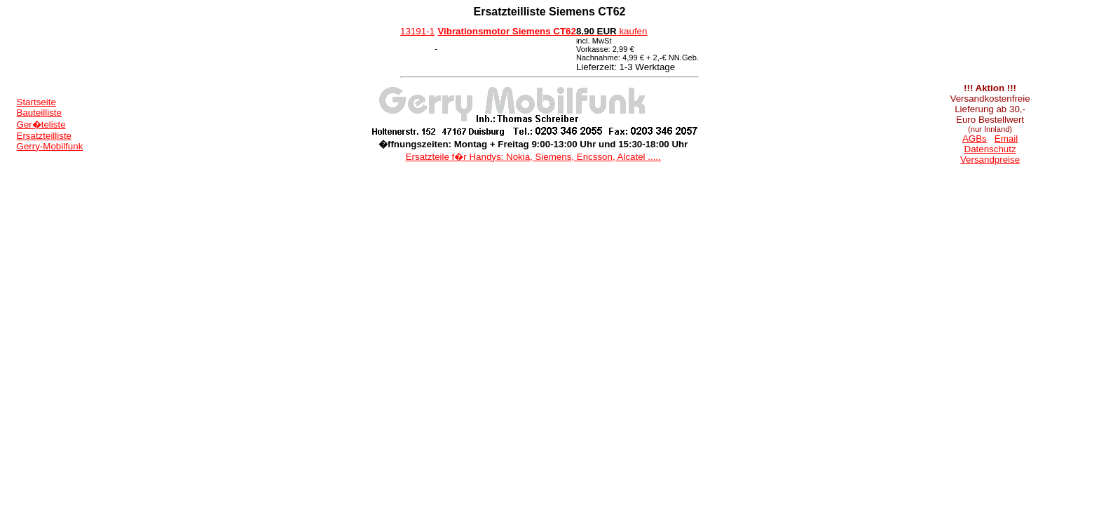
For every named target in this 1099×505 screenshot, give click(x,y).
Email (1006, 138)
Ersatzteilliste (44, 135)
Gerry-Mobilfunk (50, 146)
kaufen (612, 31)
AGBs (974, 138)
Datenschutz (990, 149)
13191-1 (417, 31)
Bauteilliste (39, 112)
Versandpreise (990, 159)
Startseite (36, 102)
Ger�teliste (41, 124)
